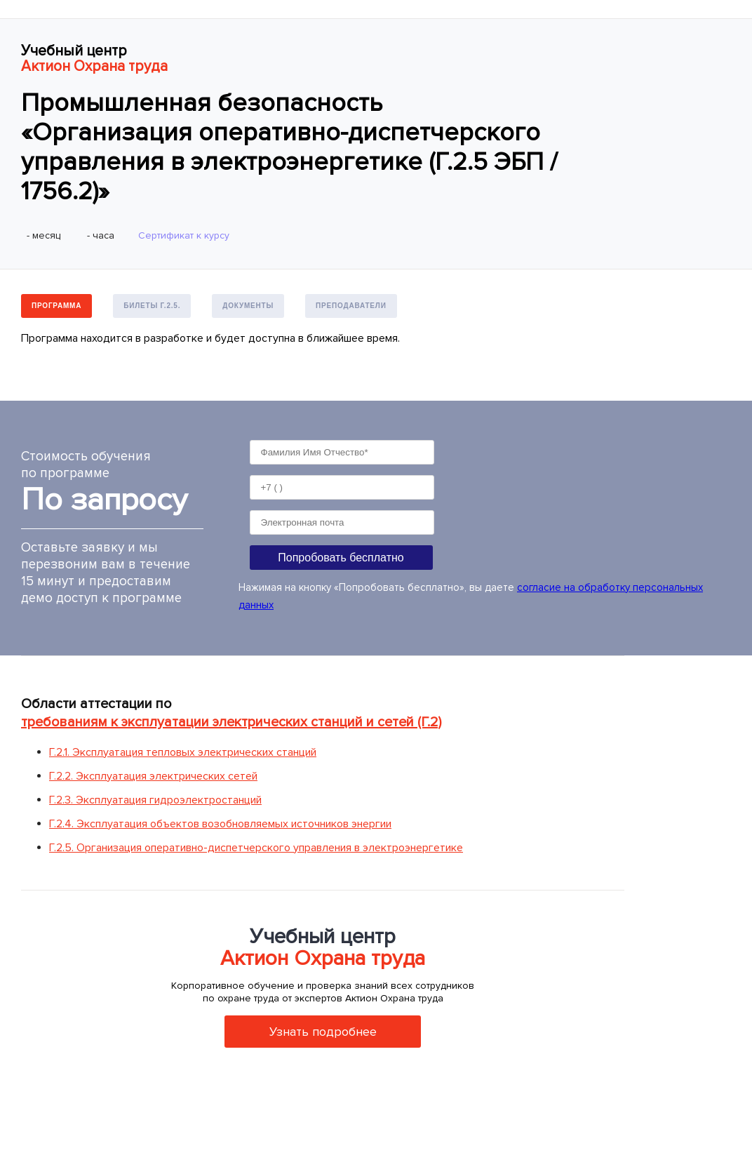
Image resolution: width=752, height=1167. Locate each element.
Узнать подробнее (323, 1031)
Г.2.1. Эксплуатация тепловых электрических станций (182, 752)
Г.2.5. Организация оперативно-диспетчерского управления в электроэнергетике (256, 848)
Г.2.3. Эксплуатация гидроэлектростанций (155, 800)
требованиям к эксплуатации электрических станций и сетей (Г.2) (231, 722)
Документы (248, 305)
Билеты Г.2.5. (151, 305)
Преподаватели (351, 305)
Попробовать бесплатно (340, 558)
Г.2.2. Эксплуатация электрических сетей (153, 776)
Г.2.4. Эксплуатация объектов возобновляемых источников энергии (220, 824)
